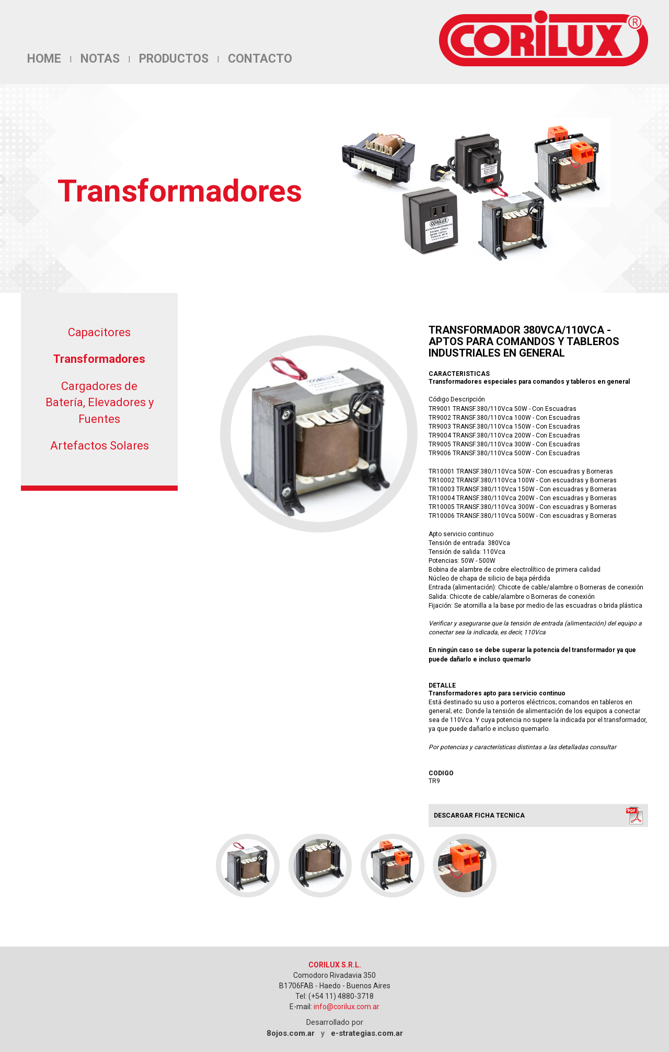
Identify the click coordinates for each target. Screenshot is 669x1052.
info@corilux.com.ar (346, 1006)
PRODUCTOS (174, 59)
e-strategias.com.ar (367, 1033)
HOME (44, 59)
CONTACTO (260, 59)
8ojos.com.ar (291, 1033)
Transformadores (99, 358)
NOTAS (100, 59)
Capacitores (99, 332)
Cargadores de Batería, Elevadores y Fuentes (99, 402)
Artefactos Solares (99, 445)
